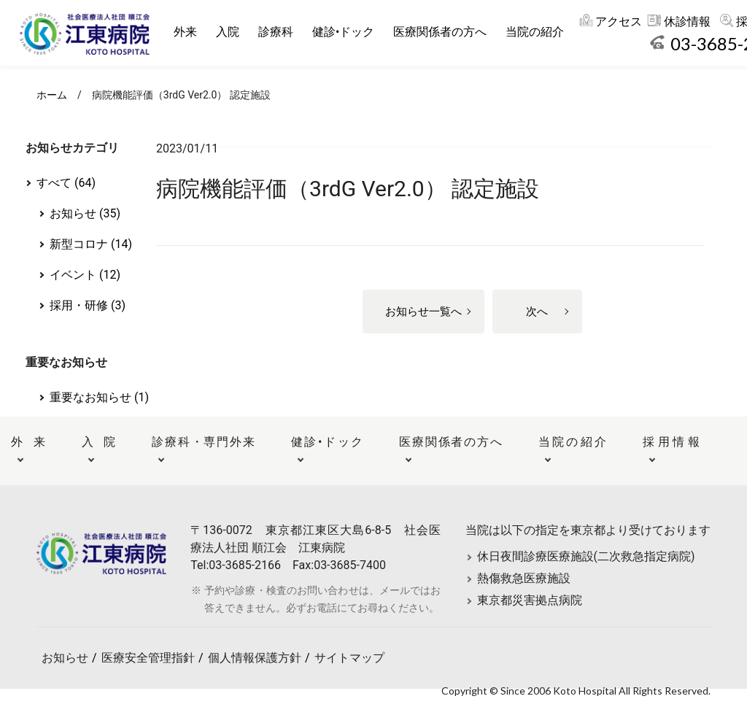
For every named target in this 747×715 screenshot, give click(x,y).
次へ (537, 311)
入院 (229, 32)
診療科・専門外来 (203, 442)
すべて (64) (66, 183)
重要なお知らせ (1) (99, 397)
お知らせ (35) (85, 213)
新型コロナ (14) (91, 244)
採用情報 (671, 442)
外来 (187, 32)
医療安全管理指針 (148, 658)
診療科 (277, 32)
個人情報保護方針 (254, 658)
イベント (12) (85, 275)
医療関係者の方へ (442, 32)
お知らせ (65, 658)
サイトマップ (349, 658)
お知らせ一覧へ (423, 311)
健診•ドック (345, 32)
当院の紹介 (537, 32)
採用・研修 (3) (87, 305)
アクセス (620, 21)
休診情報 (689, 21)
